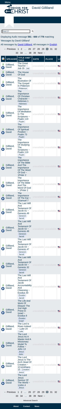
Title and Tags (24, 59)
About (16, 406)
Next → (41, 53)
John (21, 354)
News (37, 406)
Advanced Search (30, 400)
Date (36, 59)
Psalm (21, 122)
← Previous (10, 49)
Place (49, 59)
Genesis (22, 216)
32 (56, 49)
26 (29, 49)
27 (34, 49)
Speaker (11, 59)
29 (43, 49)
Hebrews (23, 104)
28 (38, 49)
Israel (21, 321)
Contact (26, 406)
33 (17, 53)
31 (51, 49)
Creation (25, 370)
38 (30, 53)
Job (27, 68)
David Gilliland (25, 44)
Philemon (23, 88)
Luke (21, 331)
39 (34, 53)
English (53, 44)
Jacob (21, 218)
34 (21, 53)
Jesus (21, 352)
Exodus (22, 295)
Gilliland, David (10, 65)
